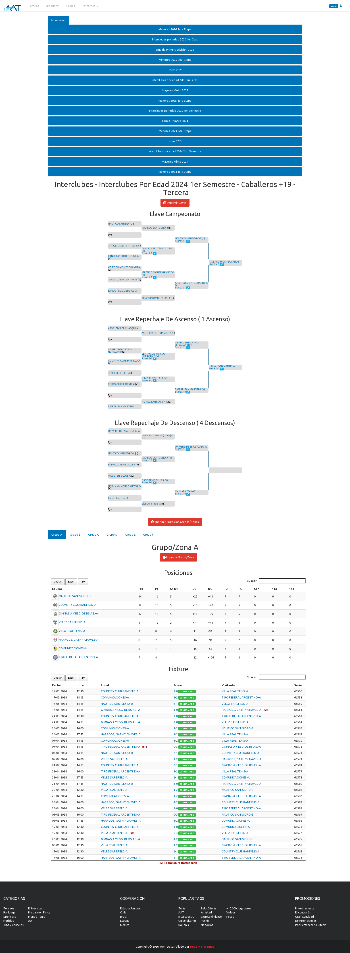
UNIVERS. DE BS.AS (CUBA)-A (124, 431)
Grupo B (75, 534)
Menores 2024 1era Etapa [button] (175, 171)
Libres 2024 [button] (175, 141)
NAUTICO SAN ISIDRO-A (121, 453)
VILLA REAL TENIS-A (72, 630)
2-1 (175, 703)
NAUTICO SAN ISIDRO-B (121, 223)
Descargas (90, 5)
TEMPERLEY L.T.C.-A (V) (154, 378)
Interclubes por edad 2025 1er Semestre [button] (175, 110)
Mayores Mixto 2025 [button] (175, 90)
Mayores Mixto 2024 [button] (175, 161)
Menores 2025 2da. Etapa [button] (175, 59)
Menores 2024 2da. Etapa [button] (175, 131)
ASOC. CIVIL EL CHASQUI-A (123, 328)
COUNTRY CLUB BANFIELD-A (124, 360)
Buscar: (276, 580)
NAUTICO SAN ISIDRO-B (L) (190, 238)
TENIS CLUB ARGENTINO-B (122, 279)
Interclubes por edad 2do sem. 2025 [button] (175, 80)
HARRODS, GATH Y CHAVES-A (124, 485)
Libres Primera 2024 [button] (175, 120)
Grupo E (130, 534)
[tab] (175, 29)
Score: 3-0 (147, 380)
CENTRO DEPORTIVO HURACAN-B (120, 350)
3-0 (175, 691)
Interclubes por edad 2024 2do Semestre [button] (175, 151)
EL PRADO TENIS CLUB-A (121, 464)
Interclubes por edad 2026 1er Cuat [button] (175, 39)
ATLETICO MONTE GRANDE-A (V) (158, 273)
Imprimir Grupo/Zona (178, 557)
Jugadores (53, 5)
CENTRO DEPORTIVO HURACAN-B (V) (153, 355)
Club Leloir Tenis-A (118, 498)
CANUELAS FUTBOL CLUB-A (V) (157, 249)
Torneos (33, 5)
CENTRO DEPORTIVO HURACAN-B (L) (187, 343)
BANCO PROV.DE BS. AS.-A (122, 290)
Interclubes (58, 20)
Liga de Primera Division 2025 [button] (175, 49)
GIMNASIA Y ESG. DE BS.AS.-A (78, 613)
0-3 (175, 746)
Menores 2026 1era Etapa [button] (175, 29)
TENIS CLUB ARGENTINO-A (123, 246)
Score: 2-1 (147, 253)
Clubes (70, 5)
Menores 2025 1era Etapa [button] (175, 100)
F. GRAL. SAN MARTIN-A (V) (190, 389)
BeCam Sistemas (202, 946)
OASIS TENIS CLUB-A (119, 475)
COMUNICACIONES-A (73, 648)
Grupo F (148, 534)
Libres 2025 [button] (175, 70)
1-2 (175, 697)
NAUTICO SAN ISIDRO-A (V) (157, 458)
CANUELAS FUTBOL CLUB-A (123, 256)
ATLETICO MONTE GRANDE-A (124, 267)
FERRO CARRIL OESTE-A (121, 384)
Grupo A (56, 534)
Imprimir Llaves (175, 202)
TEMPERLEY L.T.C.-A (119, 373)
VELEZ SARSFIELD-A (72, 622)
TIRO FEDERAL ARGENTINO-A (78, 656)
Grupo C (93, 534)
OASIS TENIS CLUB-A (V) (155, 480)
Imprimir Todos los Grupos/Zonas (175, 521)
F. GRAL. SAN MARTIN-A (121, 406)
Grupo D (111, 534)
